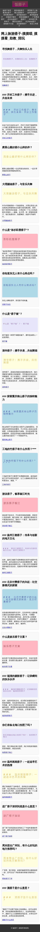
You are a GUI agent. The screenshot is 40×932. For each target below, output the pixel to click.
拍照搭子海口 (7, 752)
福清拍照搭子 (7, 715)
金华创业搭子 (32, 13)
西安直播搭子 (24, 17)
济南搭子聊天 (11, 17)
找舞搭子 (5, 85)
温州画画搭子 (7, 797)
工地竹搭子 (6, 484)
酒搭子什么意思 (8, 920)
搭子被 (4, 341)
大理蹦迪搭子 (7, 220)
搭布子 (6, 21)
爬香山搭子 (6, 175)
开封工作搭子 (7, 138)
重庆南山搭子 (7, 440)
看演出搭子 (7, 13)
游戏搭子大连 (8, 24)
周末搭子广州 (7, 878)
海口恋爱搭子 (19, 13)
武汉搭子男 (33, 19)
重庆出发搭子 (17, 21)
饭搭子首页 (7, 10)
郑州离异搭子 (8, 15)
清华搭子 (5, 387)
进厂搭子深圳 (7, 836)
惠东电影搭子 (19, 10)
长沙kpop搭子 (30, 21)
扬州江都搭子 (7, 572)
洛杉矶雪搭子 (7, 264)
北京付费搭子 (7, 627)
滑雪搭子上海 (32, 10)
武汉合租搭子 (13, 19)
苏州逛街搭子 (22, 15)
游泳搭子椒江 (7, 526)
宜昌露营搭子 (22, 24)
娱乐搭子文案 (7, 666)
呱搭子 (23, 19)
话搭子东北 (6, 304)
